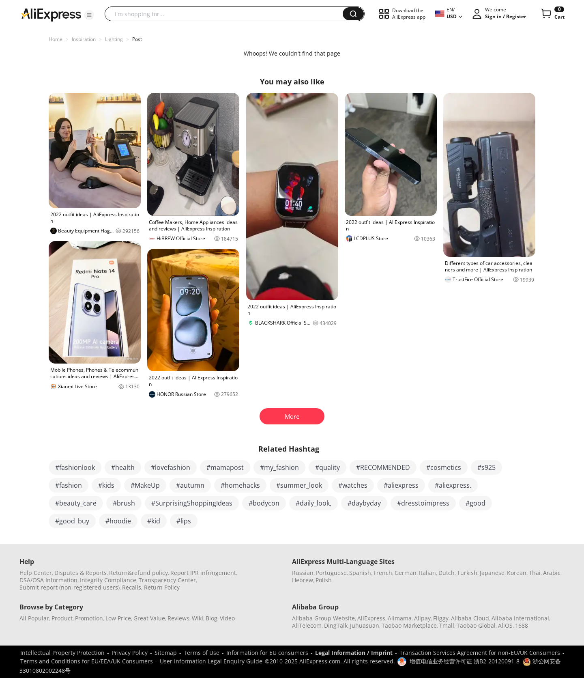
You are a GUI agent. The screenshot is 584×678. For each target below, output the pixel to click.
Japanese (492, 573)
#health (123, 467)
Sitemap (166, 652)
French (383, 573)
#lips (183, 521)
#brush (124, 503)
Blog (211, 618)
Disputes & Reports (80, 573)
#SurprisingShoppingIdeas (191, 503)
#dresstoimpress (423, 503)
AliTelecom (307, 625)
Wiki (197, 618)
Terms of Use (201, 652)
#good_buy (72, 521)
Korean (516, 573)
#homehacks (240, 485)
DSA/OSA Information (48, 580)
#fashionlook (75, 467)
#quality (327, 467)
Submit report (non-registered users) (69, 587)
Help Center (35, 573)
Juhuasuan (364, 625)
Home (55, 39)
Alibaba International (520, 618)
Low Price (118, 618)
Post (137, 39)
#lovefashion (170, 467)
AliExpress (371, 618)
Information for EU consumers (267, 652)
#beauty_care (76, 503)
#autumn (190, 485)
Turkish (467, 573)
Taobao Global (476, 625)
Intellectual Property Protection (62, 652)
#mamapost (225, 467)
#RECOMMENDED (383, 467)
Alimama (400, 618)
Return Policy (162, 587)
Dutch (446, 573)
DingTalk (336, 625)
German (406, 573)
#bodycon (264, 503)
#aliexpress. (453, 485)
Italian (427, 573)
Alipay (422, 618)
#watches (352, 485)
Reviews (178, 618)
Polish (324, 580)
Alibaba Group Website (323, 618)
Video (227, 618)
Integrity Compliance (108, 580)
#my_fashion (279, 467)
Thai (535, 573)
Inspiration (84, 39)
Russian (302, 573)
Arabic (551, 573)
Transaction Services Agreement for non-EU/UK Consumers (479, 652)
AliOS (505, 625)
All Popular (34, 618)
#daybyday (364, 503)
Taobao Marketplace (409, 625)
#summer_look (299, 485)
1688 (521, 625)
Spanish (360, 573)
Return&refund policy (138, 573)
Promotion (89, 618)
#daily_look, (313, 503)
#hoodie (118, 521)
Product (62, 618)
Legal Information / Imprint (354, 652)
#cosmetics (443, 467)
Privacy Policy (130, 652)
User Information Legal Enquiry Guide (211, 661)
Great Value (149, 618)
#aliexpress (401, 485)
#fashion (68, 485)
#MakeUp (145, 485)
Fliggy (441, 618)
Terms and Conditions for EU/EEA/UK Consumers (86, 661)
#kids (106, 485)
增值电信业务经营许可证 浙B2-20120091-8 (465, 661)
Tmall (446, 625)
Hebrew (302, 580)
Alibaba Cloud (470, 618)
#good (475, 503)
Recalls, (132, 587)
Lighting (114, 39)
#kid (153, 521)
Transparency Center (167, 580)
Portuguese (331, 573)
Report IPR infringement (203, 573)
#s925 (486, 467)
